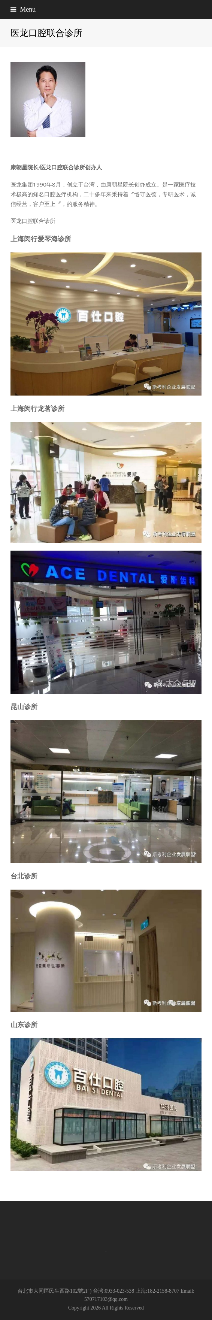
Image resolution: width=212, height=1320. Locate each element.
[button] (105, 9)
